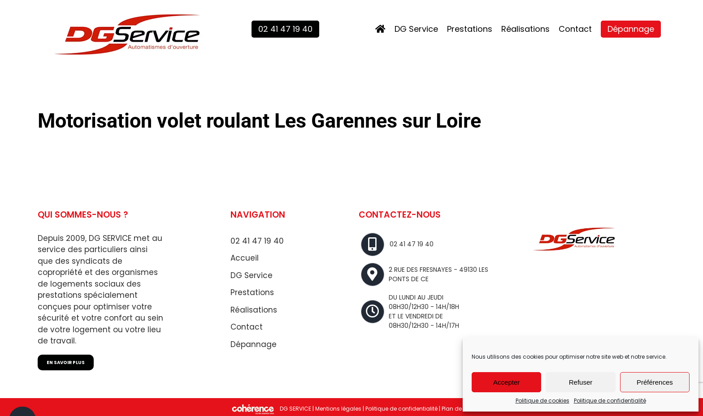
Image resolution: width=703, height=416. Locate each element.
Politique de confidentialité (610, 400)
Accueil (244, 258)
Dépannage (253, 344)
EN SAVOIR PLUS (66, 362)
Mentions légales (338, 409)
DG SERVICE (295, 409)
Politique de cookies (542, 400)
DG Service (251, 275)
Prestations (252, 292)
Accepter (506, 382)
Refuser (581, 382)
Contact (246, 327)
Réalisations (253, 309)
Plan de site (457, 409)
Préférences (655, 382)
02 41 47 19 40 (257, 241)
